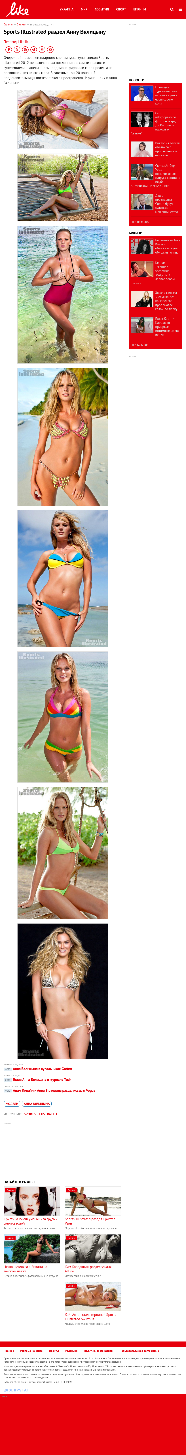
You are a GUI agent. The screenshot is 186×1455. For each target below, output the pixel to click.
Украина (66, 9)
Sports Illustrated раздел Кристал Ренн (90, 1221)
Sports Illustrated (40, 1114)
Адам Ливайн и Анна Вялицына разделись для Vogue (49, 1090)
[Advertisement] (63, 1150)
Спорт (121, 9)
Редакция (71, 1351)
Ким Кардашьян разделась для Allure (88, 1268)
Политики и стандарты (98, 1351)
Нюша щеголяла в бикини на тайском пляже (25, 1268)
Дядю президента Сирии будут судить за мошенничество (166, 203)
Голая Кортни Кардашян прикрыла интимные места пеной (167, 327)
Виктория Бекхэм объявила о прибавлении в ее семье (167, 149)
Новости (136, 80)
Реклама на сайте (31, 1351)
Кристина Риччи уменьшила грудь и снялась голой (30, 1221)
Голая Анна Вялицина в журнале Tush (37, 1079)
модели (12, 1104)
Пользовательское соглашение (139, 1351)
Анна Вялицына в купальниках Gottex (38, 1068)
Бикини (139, 9)
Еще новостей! (140, 222)
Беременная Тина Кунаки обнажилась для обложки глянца (167, 246)
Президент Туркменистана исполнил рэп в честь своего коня (166, 95)
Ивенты (54, 1351)
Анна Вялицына (37, 1104)
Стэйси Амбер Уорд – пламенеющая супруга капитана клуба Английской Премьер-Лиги (155, 175)
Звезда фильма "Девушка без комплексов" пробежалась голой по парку (166, 301)
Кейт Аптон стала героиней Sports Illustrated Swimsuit (90, 1316)
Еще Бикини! (139, 345)
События (102, 9)
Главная (8, 24)
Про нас (9, 1351)
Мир (84, 9)
